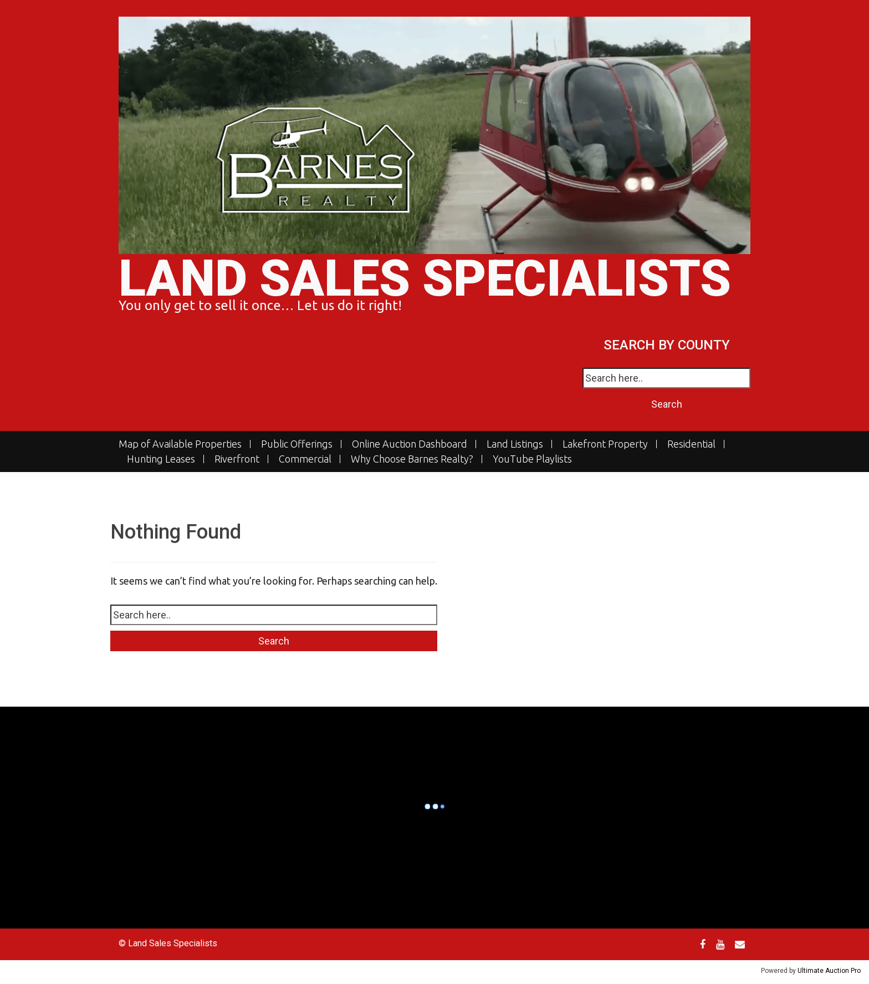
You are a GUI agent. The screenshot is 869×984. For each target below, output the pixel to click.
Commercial (305, 459)
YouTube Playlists (532, 459)
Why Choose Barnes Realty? (412, 459)
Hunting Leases (161, 459)
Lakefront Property (605, 444)
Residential (691, 444)
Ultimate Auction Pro (829, 971)
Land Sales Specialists (425, 279)
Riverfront (236, 459)
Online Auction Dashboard (409, 444)
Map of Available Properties (180, 444)
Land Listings (515, 444)
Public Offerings (297, 444)
